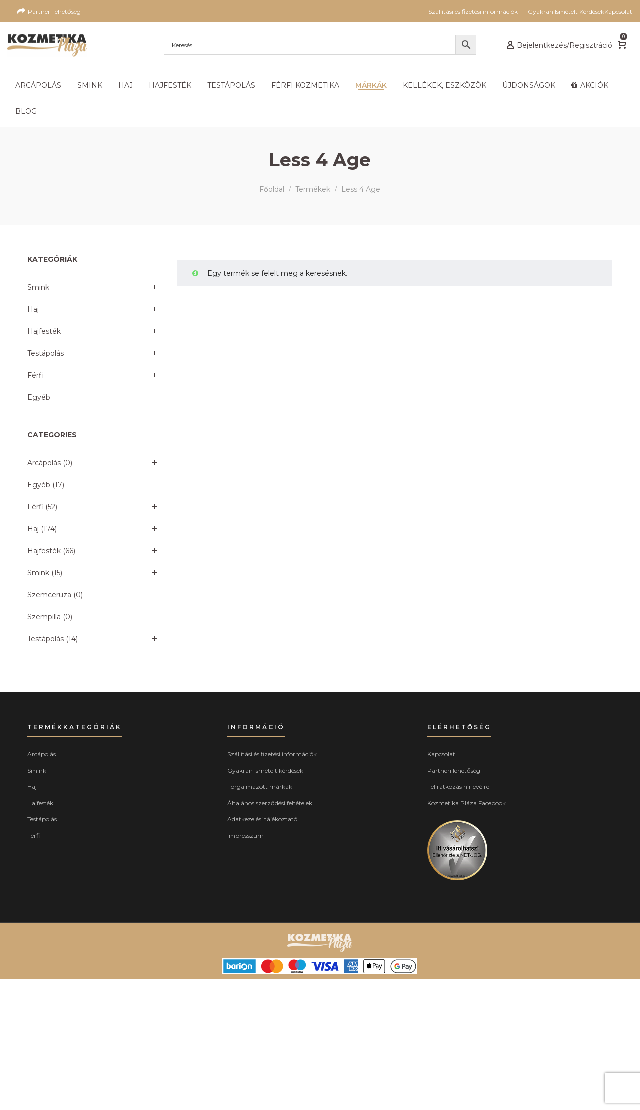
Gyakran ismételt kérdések (266, 770)
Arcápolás (44, 462)
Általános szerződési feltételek (270, 803)
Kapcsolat (442, 754)
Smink (39, 287)
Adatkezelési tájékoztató (263, 819)
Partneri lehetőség (454, 770)
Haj (33, 309)
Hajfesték (44, 331)
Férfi (36, 375)
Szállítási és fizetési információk (272, 754)
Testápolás (46, 353)
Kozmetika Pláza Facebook (467, 803)
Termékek (313, 189)
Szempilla (44, 616)
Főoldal (272, 189)
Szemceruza (50, 594)
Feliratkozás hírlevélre (459, 786)
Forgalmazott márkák (260, 786)
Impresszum (246, 835)
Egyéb (39, 397)
